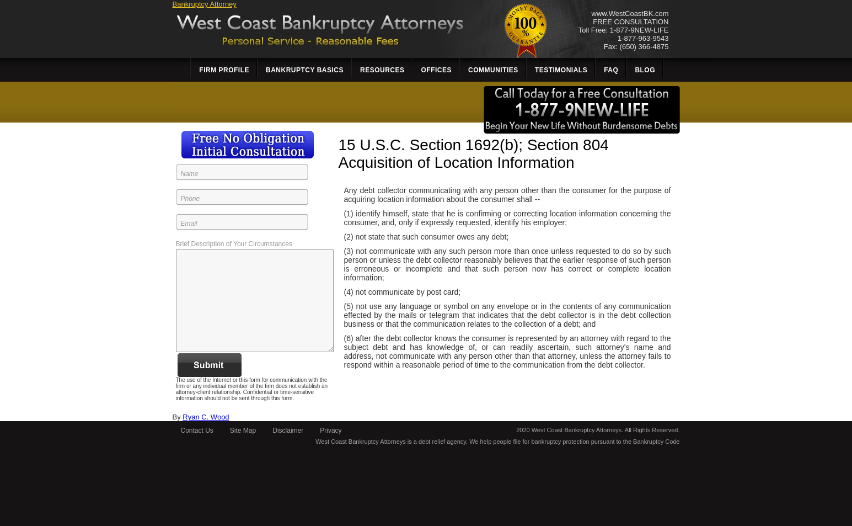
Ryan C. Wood (206, 417)
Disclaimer (287, 430)
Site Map (243, 430)
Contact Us (197, 430)
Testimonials (561, 70)
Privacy (330, 430)
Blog (645, 70)
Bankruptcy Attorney (205, 4)
